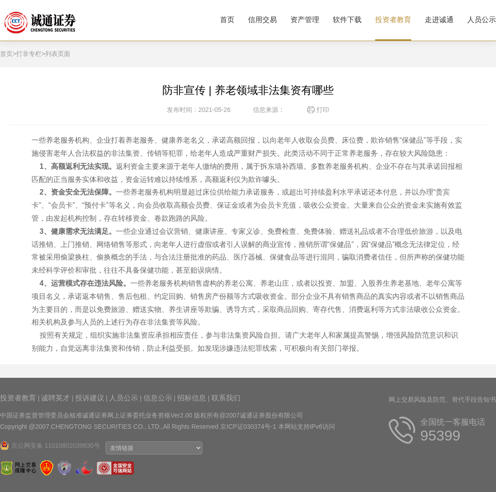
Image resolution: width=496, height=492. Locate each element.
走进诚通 (439, 19)
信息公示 (157, 398)
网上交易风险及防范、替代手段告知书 (442, 399)
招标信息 (191, 398)
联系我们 (225, 398)
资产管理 (304, 19)
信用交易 (262, 19)
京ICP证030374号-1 (248, 426)
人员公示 (481, 19)
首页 (227, 19)
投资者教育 (393, 19)
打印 (323, 109)
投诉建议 (89, 398)
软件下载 (347, 19)
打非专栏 (28, 53)
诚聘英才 (55, 398)
